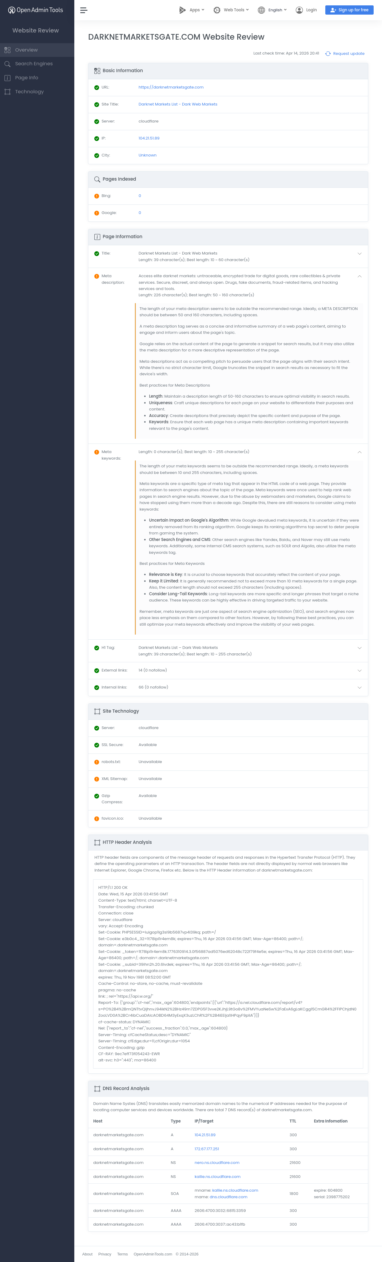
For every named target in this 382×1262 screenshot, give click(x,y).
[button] (253, 256)
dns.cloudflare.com (230, 1197)
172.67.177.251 (209, 1149)
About (90, 1254)
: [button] (105, 253)
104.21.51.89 (207, 1135)
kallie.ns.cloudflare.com (220, 1176)
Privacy (107, 1254)
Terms (125, 1254)
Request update (345, 54)
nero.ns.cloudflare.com (219, 1162)
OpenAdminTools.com (156, 1254)
